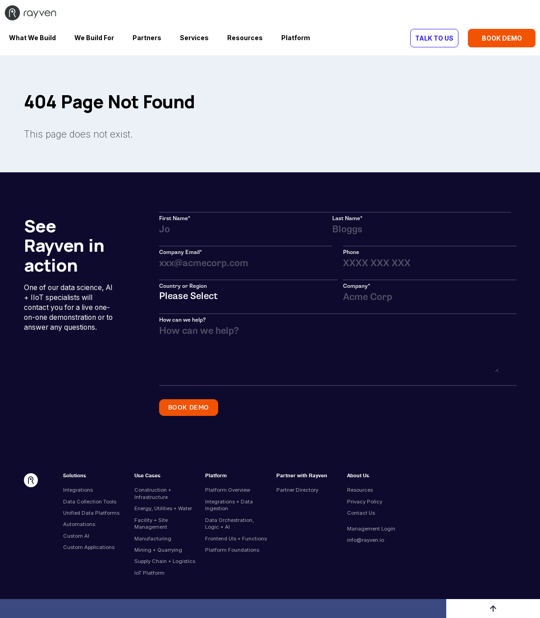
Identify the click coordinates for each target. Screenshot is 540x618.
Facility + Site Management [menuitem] (151, 523)
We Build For (94, 38)
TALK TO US (434, 38)
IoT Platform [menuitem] (149, 573)
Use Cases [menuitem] (147, 476)
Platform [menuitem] (216, 476)
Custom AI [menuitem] (76, 536)
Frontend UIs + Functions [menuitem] (236, 538)
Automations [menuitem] (79, 524)
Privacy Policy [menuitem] (364, 501)
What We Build (32, 38)
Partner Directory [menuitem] (297, 490)
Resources (245, 38)
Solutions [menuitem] (74, 476)
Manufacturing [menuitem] (152, 538)
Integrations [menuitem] (78, 490)
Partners (147, 38)
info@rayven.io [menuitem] (365, 540)
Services (194, 38)
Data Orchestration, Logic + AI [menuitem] (229, 523)
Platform (295, 38)
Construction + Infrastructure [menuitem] (152, 493)
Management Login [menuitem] (371, 529)
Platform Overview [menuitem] (227, 490)
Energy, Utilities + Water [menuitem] (163, 508)
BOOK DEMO (502, 38)
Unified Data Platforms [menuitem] (91, 513)
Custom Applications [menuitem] (88, 547)
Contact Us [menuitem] (361, 513)
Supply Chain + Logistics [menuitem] (164, 561)
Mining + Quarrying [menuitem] (158, 550)
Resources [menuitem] (360, 490)
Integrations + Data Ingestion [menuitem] (229, 505)
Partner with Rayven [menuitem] (301, 476)
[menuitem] (378, 522)
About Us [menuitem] (358, 476)
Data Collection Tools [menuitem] (89, 501)
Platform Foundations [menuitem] (232, 550)
